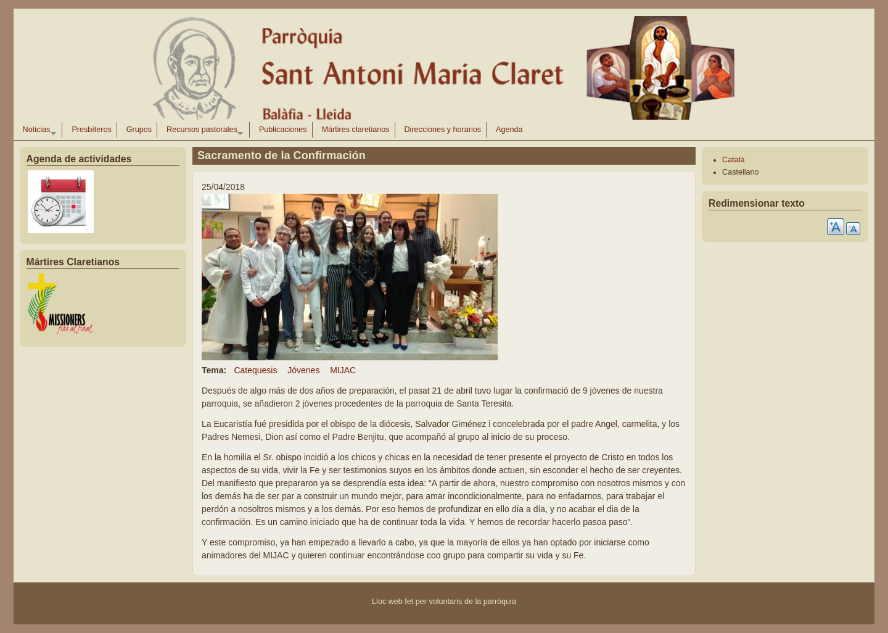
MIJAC (343, 370)
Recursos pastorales (202, 131)
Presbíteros (91, 129)
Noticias (37, 131)
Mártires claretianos (356, 129)
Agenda (509, 129)
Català (733, 159)
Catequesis (255, 370)
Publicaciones (283, 129)
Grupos (139, 129)
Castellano (740, 172)
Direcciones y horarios (443, 129)
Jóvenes (303, 370)
